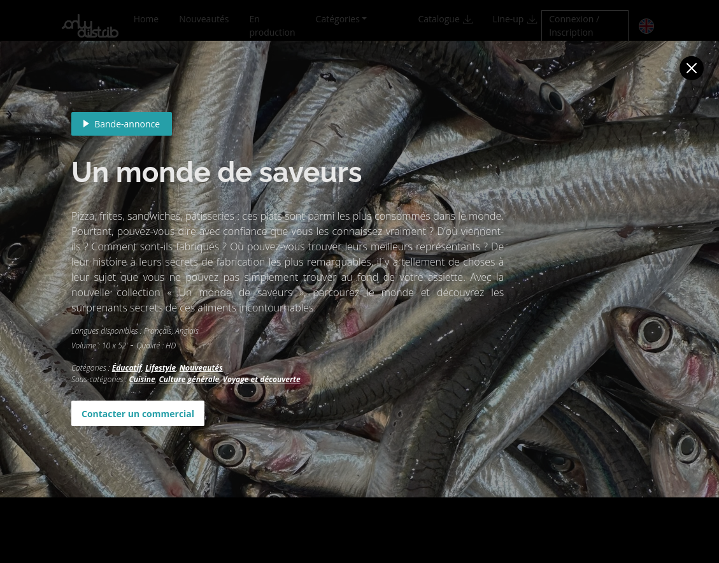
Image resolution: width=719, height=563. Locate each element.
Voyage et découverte (262, 379)
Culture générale (189, 379)
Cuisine (142, 379)
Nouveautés (201, 367)
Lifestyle (160, 367)
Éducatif (127, 367)
